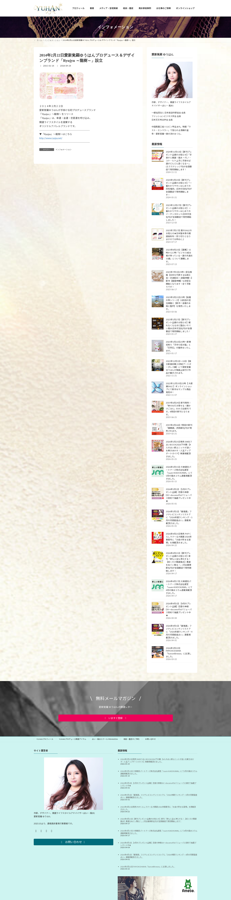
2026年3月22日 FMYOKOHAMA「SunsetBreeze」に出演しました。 (178, 652)
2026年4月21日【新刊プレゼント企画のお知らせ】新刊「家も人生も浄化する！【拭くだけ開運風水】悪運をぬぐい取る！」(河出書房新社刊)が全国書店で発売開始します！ (178, 562)
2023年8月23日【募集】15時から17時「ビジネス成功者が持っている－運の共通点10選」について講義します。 (179, 255)
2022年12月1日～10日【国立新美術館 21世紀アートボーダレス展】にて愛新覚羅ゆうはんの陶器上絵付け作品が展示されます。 (178, 367)
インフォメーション (63, 149)
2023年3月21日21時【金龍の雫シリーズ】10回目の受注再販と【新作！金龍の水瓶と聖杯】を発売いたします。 (178, 303)
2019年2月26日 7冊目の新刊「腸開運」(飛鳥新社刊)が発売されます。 (179, 428)
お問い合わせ (150, 739)
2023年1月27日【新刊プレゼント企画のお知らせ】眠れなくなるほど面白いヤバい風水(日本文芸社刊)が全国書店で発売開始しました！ (179, 325)
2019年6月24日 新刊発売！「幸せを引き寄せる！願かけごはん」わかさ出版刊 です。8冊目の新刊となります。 (178, 408)
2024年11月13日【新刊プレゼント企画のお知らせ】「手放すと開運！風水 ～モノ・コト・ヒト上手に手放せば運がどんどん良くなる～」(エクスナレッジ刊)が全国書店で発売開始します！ (179, 160)
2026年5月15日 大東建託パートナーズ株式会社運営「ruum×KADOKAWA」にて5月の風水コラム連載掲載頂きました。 (179, 472)
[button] (115, 718)
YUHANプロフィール (45, 739)
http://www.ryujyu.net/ (50, 138)
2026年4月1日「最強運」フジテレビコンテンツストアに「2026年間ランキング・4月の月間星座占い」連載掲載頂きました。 (179, 631)
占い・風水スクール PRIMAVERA (105, 739)
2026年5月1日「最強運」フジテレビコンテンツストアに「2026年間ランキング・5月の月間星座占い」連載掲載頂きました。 (179, 517)
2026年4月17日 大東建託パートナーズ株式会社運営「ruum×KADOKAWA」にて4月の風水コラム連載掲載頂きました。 (179, 587)
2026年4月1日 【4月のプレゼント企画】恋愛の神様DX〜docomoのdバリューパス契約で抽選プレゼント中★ (179, 609)
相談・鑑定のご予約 (131, 739)
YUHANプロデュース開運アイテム (72, 739)
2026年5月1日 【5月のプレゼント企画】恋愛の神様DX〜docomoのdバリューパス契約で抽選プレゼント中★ (179, 495)
